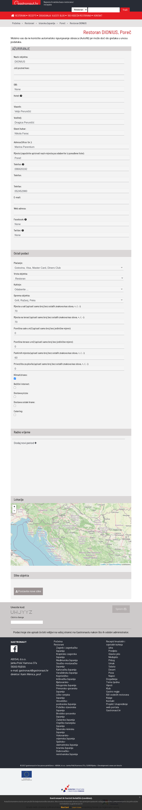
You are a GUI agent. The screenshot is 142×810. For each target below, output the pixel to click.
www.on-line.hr (115, 765)
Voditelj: (18, 117)
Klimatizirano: (20, 374)
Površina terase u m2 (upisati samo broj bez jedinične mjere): (43, 341)
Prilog (112, 660)
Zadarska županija (65, 719)
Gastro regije (113, 691)
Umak (112, 663)
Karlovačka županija (66, 669)
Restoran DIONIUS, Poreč (107, 32)
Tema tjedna (113, 682)
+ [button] (14, 507)
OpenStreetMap (115, 564)
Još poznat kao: (21, 67)
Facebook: (20, 219)
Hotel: (18, 95)
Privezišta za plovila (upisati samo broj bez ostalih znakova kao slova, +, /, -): (51, 363)
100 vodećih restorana (80, 15)
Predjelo (113, 650)
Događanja (45, 15)
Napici (112, 675)
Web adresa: (20, 208)
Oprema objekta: (22, 295)
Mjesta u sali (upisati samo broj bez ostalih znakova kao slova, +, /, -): (47, 306)
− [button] (14, 511)
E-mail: (17, 197)
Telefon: (19, 164)
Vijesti (55, 15)
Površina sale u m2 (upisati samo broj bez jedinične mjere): (42, 328)
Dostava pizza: (21, 392)
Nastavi (65, 807)
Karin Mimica (28, 674)
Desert (112, 669)
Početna (58, 641)
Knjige (109, 697)
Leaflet (103, 564)
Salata (112, 666)
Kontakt (98, 15)
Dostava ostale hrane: (24, 402)
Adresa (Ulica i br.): (23, 142)
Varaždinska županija (66, 672)
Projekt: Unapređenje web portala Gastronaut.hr (117, 707)
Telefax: (18, 186)
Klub (108, 688)
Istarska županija (64, 747)
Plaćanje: (18, 262)
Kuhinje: (18, 284)
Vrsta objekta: (21, 273)
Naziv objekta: (21, 56)
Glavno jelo (114, 653)
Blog (63, 15)
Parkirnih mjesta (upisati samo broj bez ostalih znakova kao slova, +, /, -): (49, 352)
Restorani (21, 15)
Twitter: (19, 230)
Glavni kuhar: (20, 128)
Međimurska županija (67, 660)
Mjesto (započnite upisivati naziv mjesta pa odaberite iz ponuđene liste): (49, 153)
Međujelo (113, 657)
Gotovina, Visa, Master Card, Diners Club (38, 268)
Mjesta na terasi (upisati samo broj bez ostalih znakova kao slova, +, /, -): (49, 317)
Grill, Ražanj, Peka (25, 300)
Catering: (18, 411)
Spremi (121, 609)
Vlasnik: (17, 106)
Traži (125, 10)
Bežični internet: (22, 383)
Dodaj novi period (25, 443)
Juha (111, 647)
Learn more (76, 807)
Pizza (111, 672)
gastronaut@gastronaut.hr (33, 670)
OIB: (15, 84)
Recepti (33, 15)
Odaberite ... (21, 289)
